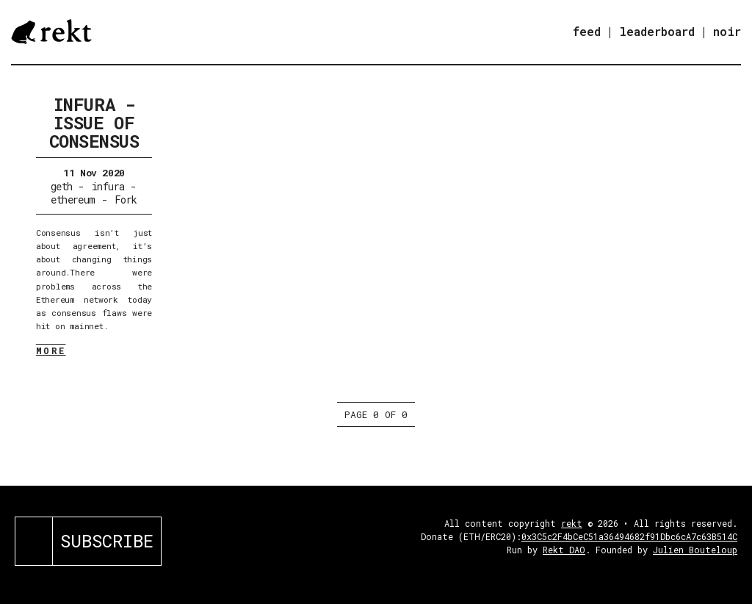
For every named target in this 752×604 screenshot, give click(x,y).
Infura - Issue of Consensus (94, 123)
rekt (571, 523)
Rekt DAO (564, 550)
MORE (51, 350)
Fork (126, 199)
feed (587, 31)
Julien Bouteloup (695, 550)
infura (108, 186)
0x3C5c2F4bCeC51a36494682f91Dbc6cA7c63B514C (629, 536)
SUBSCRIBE (106, 541)
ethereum (73, 199)
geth (62, 186)
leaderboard (657, 31)
